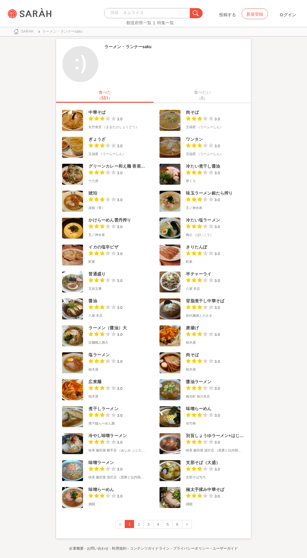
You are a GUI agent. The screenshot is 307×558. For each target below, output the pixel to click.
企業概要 (76, 548)
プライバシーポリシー (191, 548)
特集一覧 (165, 22)
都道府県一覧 (138, 22)
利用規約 (119, 548)
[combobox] (148, 13)
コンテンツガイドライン (150, 548)
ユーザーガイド (225, 548)
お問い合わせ (98, 548)
